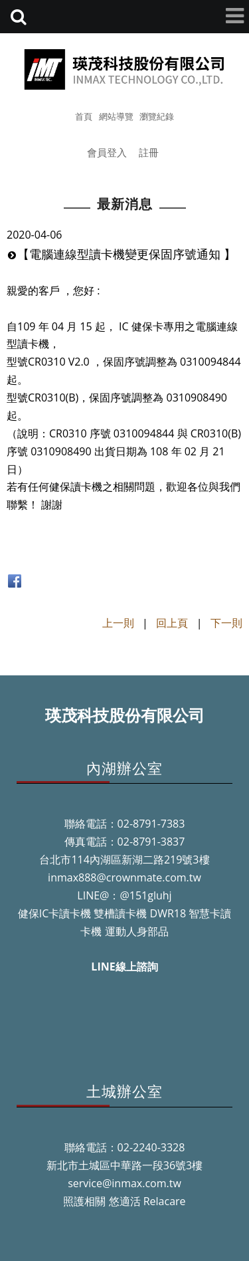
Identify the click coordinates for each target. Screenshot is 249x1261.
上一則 (118, 623)
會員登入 (107, 152)
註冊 (149, 152)
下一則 (226, 623)
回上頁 (172, 623)
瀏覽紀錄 (156, 116)
